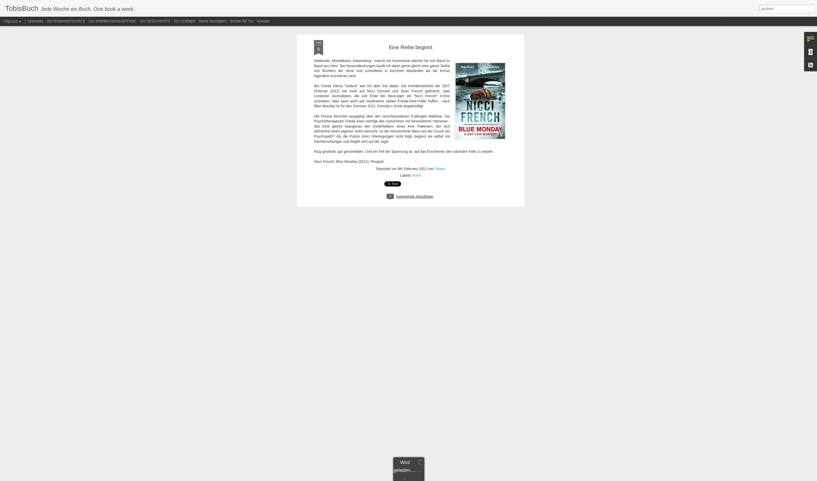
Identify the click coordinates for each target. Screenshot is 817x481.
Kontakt (263, 21)
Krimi (417, 175)
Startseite (35, 21)
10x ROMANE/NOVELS (66, 21)
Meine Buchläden (213, 21)
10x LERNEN (184, 21)
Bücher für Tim (242, 21)
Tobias (440, 169)
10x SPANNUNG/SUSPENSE (112, 21)
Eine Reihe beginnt (410, 47)
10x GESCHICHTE (155, 21)
